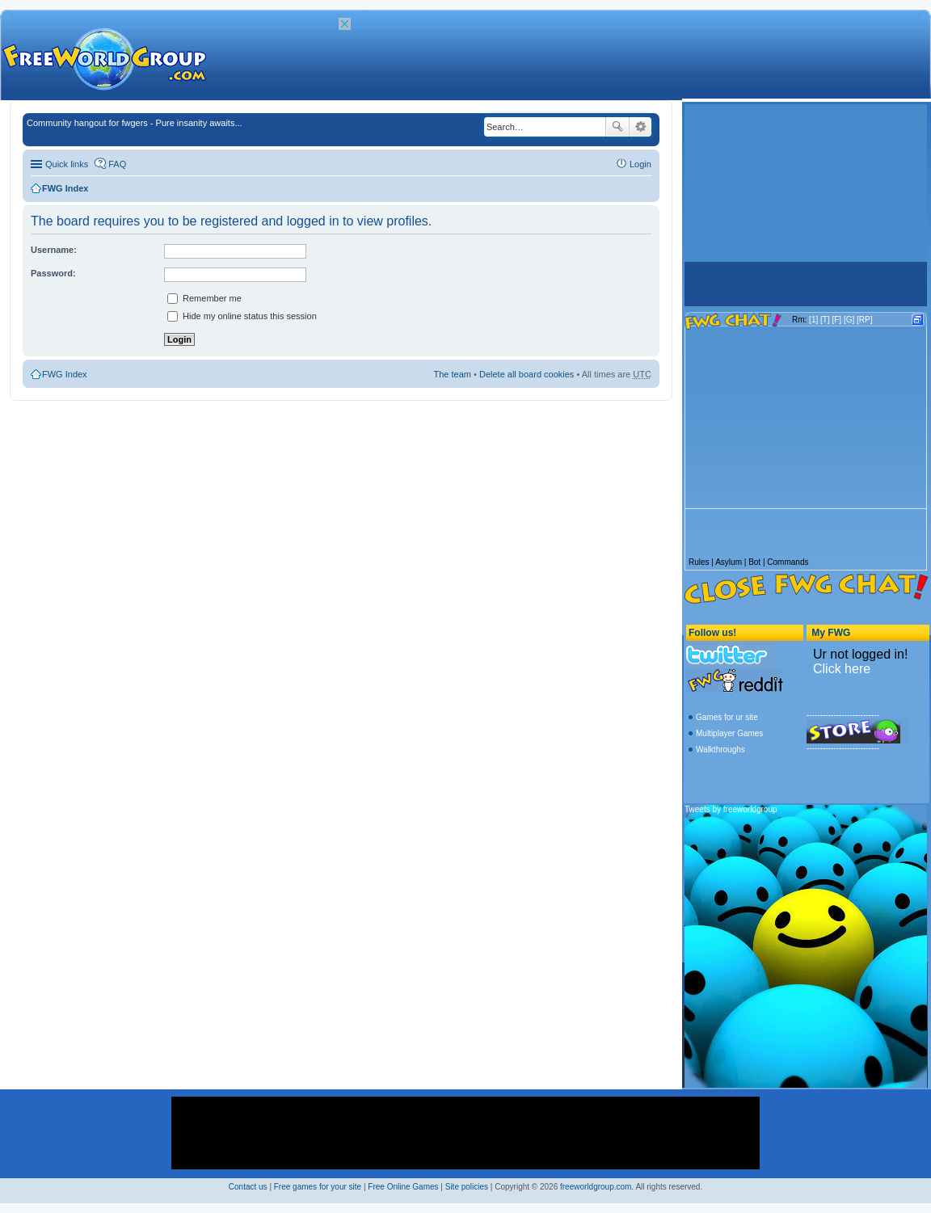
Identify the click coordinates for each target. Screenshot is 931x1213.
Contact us (248, 1186)
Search (617, 127)
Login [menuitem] (640, 164)
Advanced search (640, 127)
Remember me (204, 298)
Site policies (466, 1186)
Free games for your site (317, 1186)
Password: (53, 273)
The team (452, 374)
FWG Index (65, 188)
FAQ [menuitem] (117, 164)
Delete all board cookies (526, 374)
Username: (54, 250)
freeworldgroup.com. (597, 1186)
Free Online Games (403, 1186)
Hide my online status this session (242, 316)
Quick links (66, 164)
